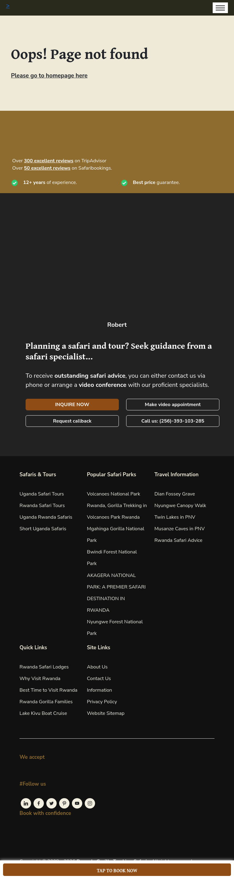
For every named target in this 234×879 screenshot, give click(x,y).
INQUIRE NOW (72, 404)
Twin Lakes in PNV (174, 517)
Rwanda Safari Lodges (44, 667)
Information (99, 690)
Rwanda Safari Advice (178, 540)
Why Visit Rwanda (40, 678)
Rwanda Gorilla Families (46, 701)
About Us (97, 667)
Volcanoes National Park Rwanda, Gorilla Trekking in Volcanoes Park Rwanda (117, 506)
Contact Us (99, 678)
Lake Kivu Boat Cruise (43, 713)
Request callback (72, 421)
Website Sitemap (105, 713)
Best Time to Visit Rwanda (48, 690)
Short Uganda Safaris (43, 528)
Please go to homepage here (49, 76)
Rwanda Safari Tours (42, 505)
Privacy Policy (102, 701)
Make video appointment (172, 404)
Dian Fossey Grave (174, 494)
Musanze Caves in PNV (179, 528)
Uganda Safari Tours (42, 494)
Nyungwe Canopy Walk (180, 505)
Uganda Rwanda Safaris (46, 517)
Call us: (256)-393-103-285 (172, 421)
